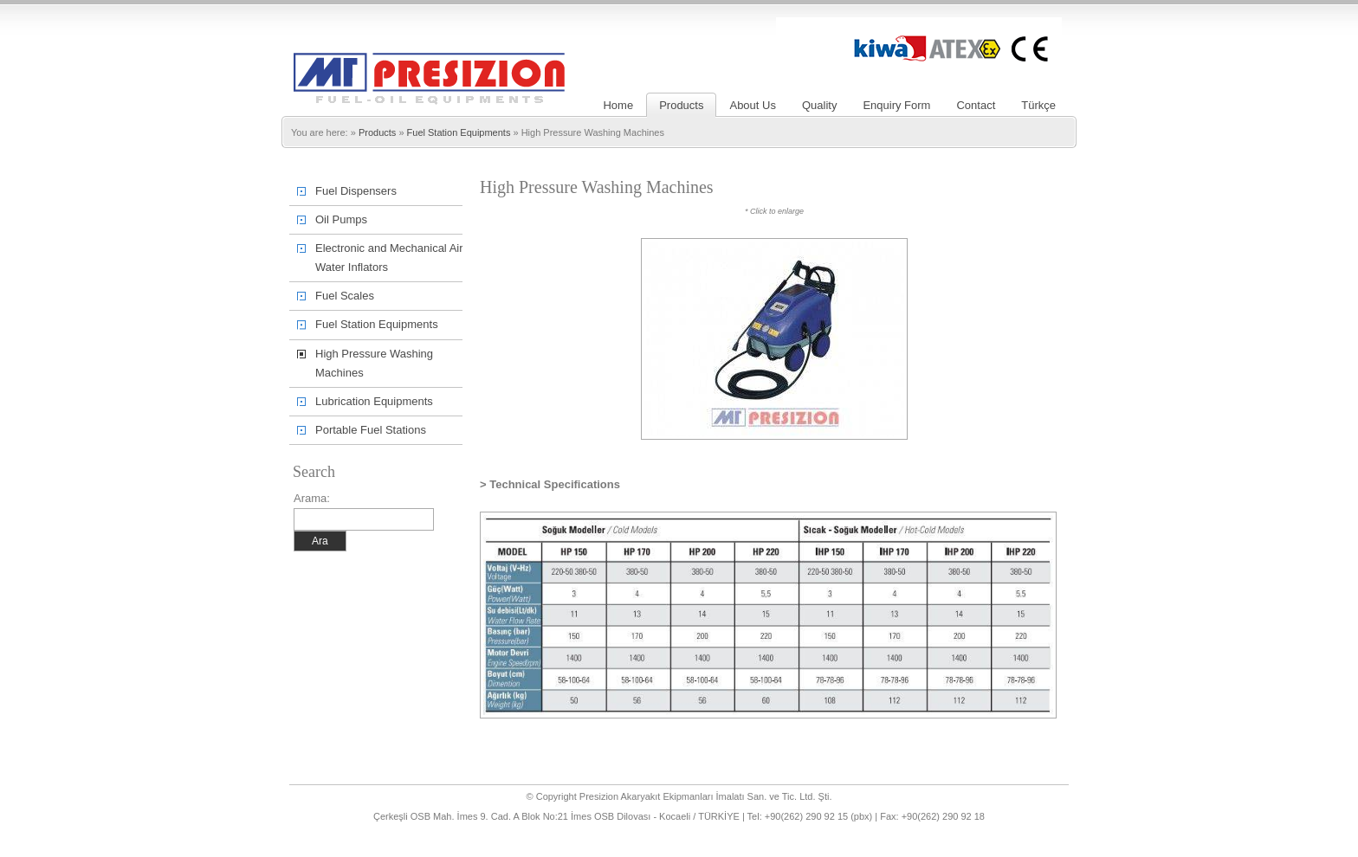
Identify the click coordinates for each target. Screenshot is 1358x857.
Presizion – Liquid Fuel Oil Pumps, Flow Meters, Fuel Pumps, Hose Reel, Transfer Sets (429, 55)
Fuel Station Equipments (459, 132)
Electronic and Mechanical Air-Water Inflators (391, 258)
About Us (752, 105)
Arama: (312, 498)
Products (681, 105)
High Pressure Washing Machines (374, 363)
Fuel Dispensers (356, 190)
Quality (819, 105)
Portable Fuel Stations (370, 429)
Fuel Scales (344, 295)
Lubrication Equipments (374, 401)
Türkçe (1038, 105)
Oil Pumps (341, 219)
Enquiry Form (896, 105)
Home (618, 105)
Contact (975, 105)
